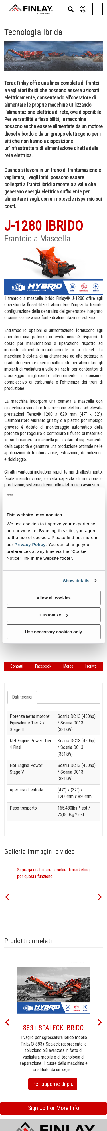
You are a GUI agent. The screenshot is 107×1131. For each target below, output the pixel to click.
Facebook (43, 666)
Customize (53, 614)
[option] (53, 896)
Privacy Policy (30, 544)
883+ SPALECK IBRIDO (53, 1028)
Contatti (16, 666)
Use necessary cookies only (53, 631)
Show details (76, 580)
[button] (7, 896)
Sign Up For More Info (53, 1108)
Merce (68, 666)
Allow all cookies (53, 597)
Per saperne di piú (54, 1085)
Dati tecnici (22, 697)
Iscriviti (91, 666)
